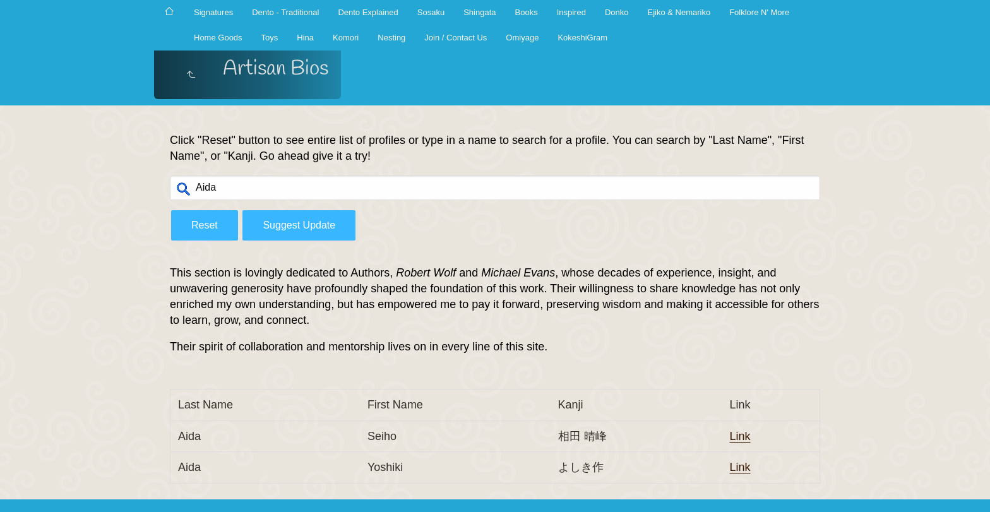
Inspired (571, 12)
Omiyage (522, 37)
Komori (346, 37)
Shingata (479, 12)
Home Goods (218, 37)
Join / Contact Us (455, 37)
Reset (204, 225)
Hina (305, 37)
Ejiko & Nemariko (678, 12)
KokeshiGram (582, 37)
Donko (617, 12)
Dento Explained (368, 12)
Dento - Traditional (285, 12)
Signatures (213, 12)
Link (740, 436)
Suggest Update (299, 225)
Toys (269, 37)
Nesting (391, 37)
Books (526, 12)
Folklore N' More (759, 12)
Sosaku (430, 12)
